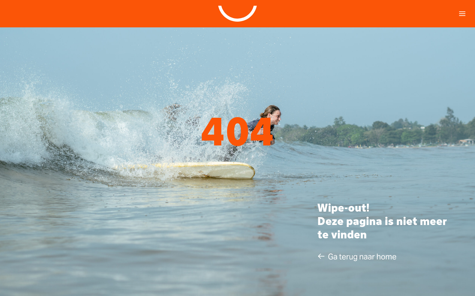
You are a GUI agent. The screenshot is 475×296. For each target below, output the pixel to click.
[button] (357, 257)
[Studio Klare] (237, 14)
